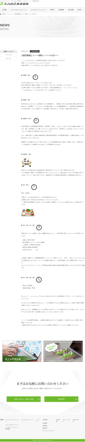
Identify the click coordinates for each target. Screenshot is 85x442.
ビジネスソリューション (38, 10)
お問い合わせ (76, 420)
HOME (4, 10)
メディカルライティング (11, 423)
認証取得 (44, 426)
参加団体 (44, 428)
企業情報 (44, 420)
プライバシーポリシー (48, 431)
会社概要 (44, 423)
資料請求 (61, 399)
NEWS (52, 10)
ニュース (10, 14)
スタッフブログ (67, 420)
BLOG (79, 10)
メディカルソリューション (12, 420)
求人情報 (71, 10)
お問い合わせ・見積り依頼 (23, 399)
